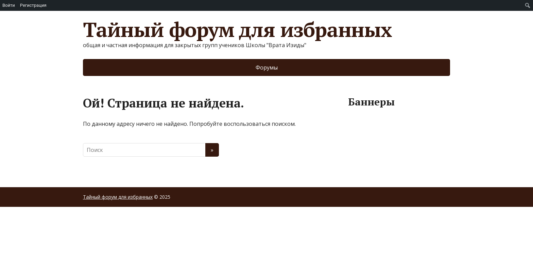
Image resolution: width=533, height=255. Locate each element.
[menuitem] (527, 5)
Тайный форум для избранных (237, 29)
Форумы (267, 67)
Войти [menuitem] (8, 5)
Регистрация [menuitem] (33, 5)
